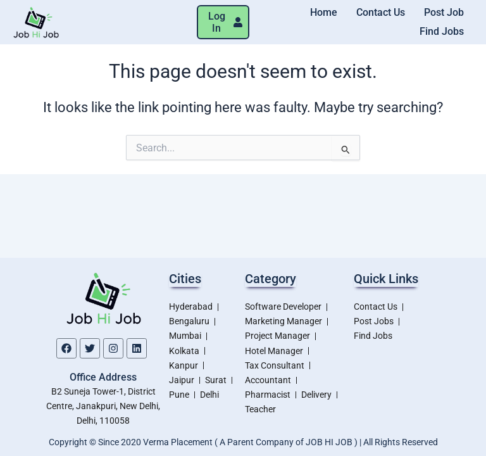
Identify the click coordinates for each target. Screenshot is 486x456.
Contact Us (380, 12)
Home (323, 12)
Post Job (444, 12)
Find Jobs (442, 31)
